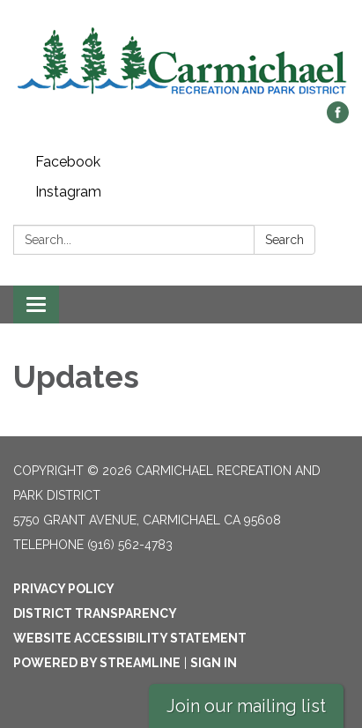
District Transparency (95, 613)
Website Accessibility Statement (130, 638)
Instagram (68, 191)
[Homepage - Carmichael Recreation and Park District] (181, 59)
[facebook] (338, 118)
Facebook (67, 161)
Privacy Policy (64, 589)
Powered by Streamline (97, 663)
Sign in (213, 663)
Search (284, 240)
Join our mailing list (246, 706)
